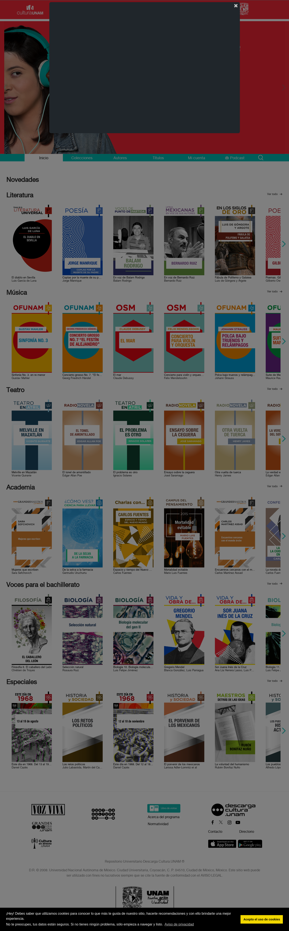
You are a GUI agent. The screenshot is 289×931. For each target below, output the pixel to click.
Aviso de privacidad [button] (179, 924)
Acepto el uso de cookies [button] (261, 919)
